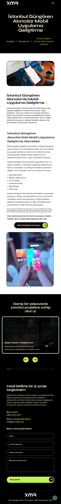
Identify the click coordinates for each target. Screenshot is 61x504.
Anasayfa (10, 41)
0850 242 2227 (14, 415)
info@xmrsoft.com (15, 422)
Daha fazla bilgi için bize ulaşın (32, 225)
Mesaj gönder (32, 479)
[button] (26, 359)
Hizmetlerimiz (23, 41)
